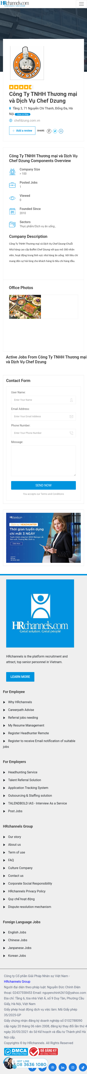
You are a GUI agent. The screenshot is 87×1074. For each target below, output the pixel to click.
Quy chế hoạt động (21, 899)
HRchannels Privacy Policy (26, 891)
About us (14, 845)
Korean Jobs (17, 956)
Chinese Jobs (17, 940)
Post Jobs (15, 811)
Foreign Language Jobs (22, 922)
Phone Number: (20, 425)
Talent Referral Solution (24, 780)
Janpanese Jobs (19, 948)
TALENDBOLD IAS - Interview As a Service (37, 803)
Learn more (20, 677)
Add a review (22, 130)
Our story (14, 837)
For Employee (14, 692)
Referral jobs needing (23, 718)
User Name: (18, 392)
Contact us (15, 876)
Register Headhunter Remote (28, 733)
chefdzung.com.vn (27, 120)
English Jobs (17, 932)
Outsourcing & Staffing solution (30, 795)
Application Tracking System (28, 788)
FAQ (11, 860)
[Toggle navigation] (81, 4)
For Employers (14, 762)
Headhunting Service (22, 772)
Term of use (16, 852)
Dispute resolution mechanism (29, 907)
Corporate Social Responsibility (30, 883)
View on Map (22, 114)
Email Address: (20, 409)
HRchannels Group (18, 826)
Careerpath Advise (21, 710)
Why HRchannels (20, 702)
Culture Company (20, 868)
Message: (17, 442)
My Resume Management (26, 725)
